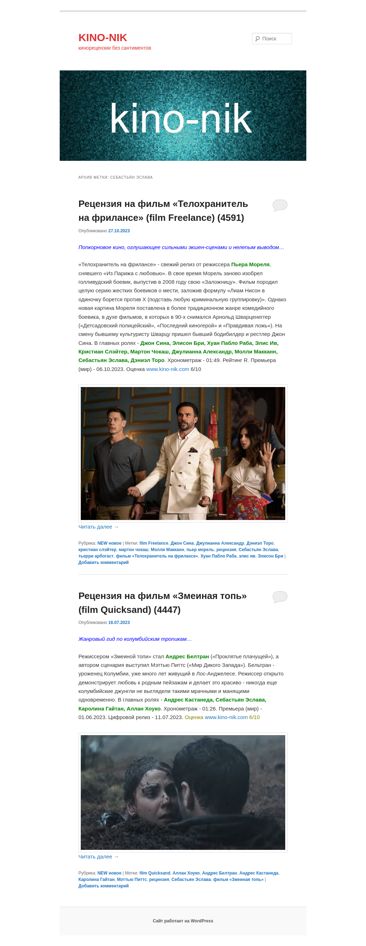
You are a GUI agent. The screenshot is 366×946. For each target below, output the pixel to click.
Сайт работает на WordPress (183, 920)
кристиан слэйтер (97, 549)
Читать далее (98, 527)
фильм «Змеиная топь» (238, 879)
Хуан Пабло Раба (219, 556)
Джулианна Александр (220, 543)
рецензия (226, 549)
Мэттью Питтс (132, 879)
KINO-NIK (102, 37)
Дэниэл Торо (260, 543)
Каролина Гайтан (96, 879)
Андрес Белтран (219, 873)
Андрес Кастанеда (258, 873)
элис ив (247, 556)
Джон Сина (182, 543)
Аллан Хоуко (186, 873)
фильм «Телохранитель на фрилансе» (157, 556)
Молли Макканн (167, 549)
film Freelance (153, 543)
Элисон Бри (270, 556)
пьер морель (200, 549)
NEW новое (110, 543)
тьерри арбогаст (95, 556)
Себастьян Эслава (258, 549)
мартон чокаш (133, 549)
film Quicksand (154, 873)
